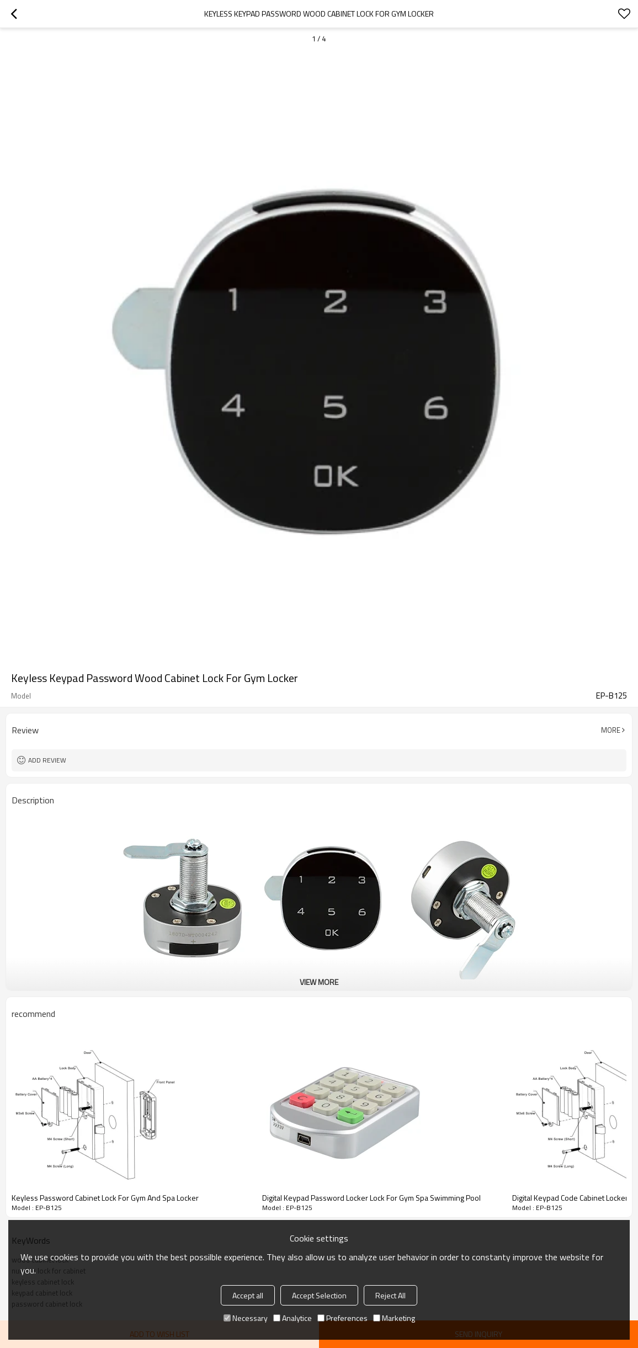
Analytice (292, 1318)
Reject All (390, 1295)
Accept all (247, 1295)
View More (319, 982)
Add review (47, 760)
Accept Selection (319, 1295)
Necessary (246, 1318)
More (610, 730)
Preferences (342, 1318)
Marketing (394, 1318)
